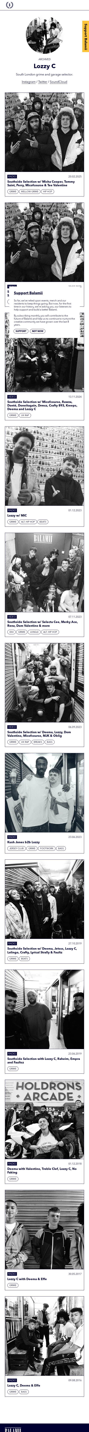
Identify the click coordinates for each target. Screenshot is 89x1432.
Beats (43, 522)
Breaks (38, 742)
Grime (12, 192)
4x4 (11, 632)
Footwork (46, 849)
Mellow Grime (29, 192)
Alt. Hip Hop (28, 522)
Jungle (34, 632)
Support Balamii (85, 37)
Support (21, 331)
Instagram (29, 82)
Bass (49, 742)
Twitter (42, 82)
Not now (37, 331)
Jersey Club (16, 849)
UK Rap (25, 415)
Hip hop (47, 192)
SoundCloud (58, 82)
